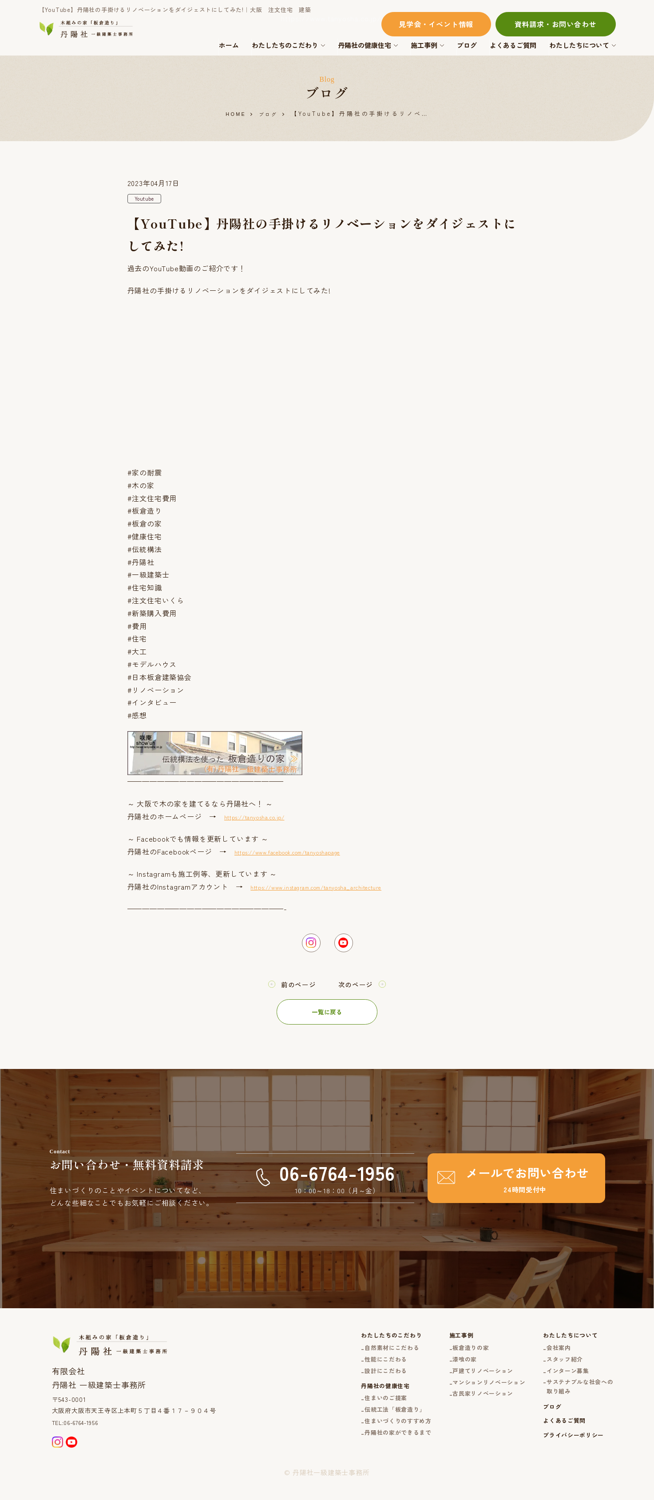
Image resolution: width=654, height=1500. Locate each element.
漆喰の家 (444, 1369)
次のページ (359, 990)
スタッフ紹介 (557, 1369)
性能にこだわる (356, 1369)
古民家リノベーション (465, 1408)
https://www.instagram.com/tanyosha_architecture (339, 888)
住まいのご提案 (356, 1416)
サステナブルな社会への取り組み (575, 1402)
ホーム (229, 45)
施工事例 (424, 45)
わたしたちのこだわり (285, 45)
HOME (234, 114)
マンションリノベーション (472, 1396)
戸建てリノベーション (465, 1383)
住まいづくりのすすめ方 (369, 1443)
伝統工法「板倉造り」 (366, 1429)
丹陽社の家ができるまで (369, 1456)
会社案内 (550, 1356)
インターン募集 (561, 1383)
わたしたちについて (579, 45)
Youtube (147, 199)
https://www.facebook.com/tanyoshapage (307, 853)
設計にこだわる (356, 1383)
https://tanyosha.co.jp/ (265, 818)
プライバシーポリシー (567, 1459)
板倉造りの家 (451, 1356)
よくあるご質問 (513, 45)
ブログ (467, 45)
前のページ (295, 990)
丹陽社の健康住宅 (364, 45)
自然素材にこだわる (362, 1356)
